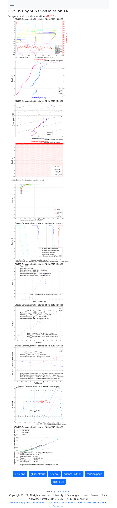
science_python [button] (73, 474)
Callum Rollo (63, 491)
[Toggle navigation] (12, 4)
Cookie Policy (92, 502)
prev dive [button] (20, 474)
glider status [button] (38, 474)
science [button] (54, 474)
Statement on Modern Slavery (65, 502)
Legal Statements (36, 502)
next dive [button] (58, 481)
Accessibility (17, 502)
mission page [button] (94, 474)
